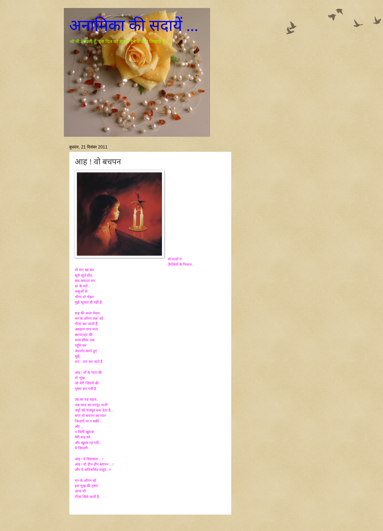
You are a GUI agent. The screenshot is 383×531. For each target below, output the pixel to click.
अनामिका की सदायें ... (133, 25)
